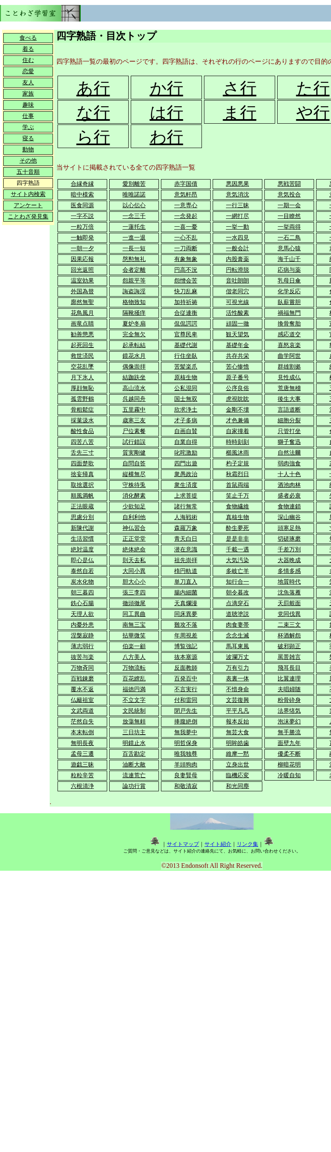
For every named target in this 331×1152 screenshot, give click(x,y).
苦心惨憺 (237, 367)
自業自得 (185, 442)
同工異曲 (134, 614)
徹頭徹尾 (134, 603)
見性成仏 (289, 377)
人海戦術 (185, 517)
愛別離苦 (134, 184)
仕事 (28, 116)
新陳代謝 (82, 528)
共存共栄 (237, 356)
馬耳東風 (237, 646)
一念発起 (185, 216)
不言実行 (185, 689)
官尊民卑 (185, 334)
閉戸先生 (185, 711)
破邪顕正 (289, 646)
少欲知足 (134, 506)
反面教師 (185, 668)
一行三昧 (237, 205)
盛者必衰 (289, 496)
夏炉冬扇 (134, 324)
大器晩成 (289, 560)
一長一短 (134, 248)
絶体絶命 (134, 549)
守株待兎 (134, 485)
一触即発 (82, 238)
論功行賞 (134, 786)
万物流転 (134, 668)
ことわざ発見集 (28, 216)
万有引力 (237, 668)
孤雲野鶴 (82, 399)
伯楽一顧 (134, 646)
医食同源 (82, 205)
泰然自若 (82, 571)
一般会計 (237, 248)
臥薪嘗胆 (289, 302)
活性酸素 (237, 313)
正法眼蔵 (82, 506)
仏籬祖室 (82, 700)
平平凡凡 (237, 711)
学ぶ (28, 127)
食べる (28, 38)
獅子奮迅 (289, 442)
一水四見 (237, 238)
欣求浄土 (185, 410)
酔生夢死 (237, 528)
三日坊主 (134, 732)
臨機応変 (237, 775)
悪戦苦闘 (289, 184)
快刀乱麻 (185, 291)
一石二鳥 (289, 238)
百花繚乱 (134, 678)
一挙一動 (237, 227)
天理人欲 (82, 614)
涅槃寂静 (82, 635)
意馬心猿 (289, 248)
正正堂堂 (134, 539)
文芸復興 (237, 700)
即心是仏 (82, 560)
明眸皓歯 (237, 743)
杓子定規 (237, 463)
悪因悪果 (237, 184)
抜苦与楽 (82, 657)
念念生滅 (237, 635)
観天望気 (237, 334)
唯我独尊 (185, 754)
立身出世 (237, 765)
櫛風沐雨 (237, 453)
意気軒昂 (185, 195)
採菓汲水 (82, 420)
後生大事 (289, 399)
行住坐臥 (185, 356)
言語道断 (289, 410)
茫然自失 (82, 722)
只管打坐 (289, 431)
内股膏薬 (237, 259)
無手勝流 (289, 732)
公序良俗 (237, 388)
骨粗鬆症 (82, 410)
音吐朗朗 (237, 281)
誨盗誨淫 (134, 291)
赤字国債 (185, 184)
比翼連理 (289, 678)
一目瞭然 (289, 216)
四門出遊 (185, 463)
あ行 (93, 88)
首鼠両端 (237, 485)
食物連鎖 (289, 506)
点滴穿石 (237, 603)
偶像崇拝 (134, 367)
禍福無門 (289, 313)
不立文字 (134, 700)
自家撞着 (237, 431)
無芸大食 (237, 732)
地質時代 (289, 582)
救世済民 (82, 356)
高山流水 (134, 388)
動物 (28, 149)
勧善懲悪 (82, 334)
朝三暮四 (82, 592)
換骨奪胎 (289, 324)
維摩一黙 (237, 754)
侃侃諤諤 (185, 324)
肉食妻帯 (237, 625)
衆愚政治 (185, 474)
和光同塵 (237, 786)
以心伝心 (134, 205)
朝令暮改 (237, 592)
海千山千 (289, 259)
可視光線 (237, 302)
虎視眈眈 (237, 399)
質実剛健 (134, 453)
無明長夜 (82, 743)
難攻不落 (185, 625)
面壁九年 (289, 743)
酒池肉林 (289, 485)
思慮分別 (82, 517)
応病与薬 (289, 270)
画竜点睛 (82, 324)
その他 (28, 161)
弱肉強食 (289, 463)
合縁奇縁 (82, 184)
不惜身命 (237, 689)
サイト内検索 (28, 194)
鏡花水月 (134, 356)
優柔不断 (289, 754)
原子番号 (237, 377)
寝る (28, 138)
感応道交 (289, 334)
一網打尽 (237, 216)
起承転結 (134, 345)
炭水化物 (82, 582)
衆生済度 (185, 485)
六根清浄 (82, 786)
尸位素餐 (134, 431)
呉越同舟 (134, 399)
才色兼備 (237, 420)
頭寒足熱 (289, 528)
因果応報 (82, 259)
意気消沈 (237, 195)
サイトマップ (183, 844)
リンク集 (247, 844)
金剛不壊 (237, 410)
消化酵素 (134, 496)
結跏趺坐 (134, 377)
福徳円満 (134, 689)
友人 (28, 82)
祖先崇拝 (185, 560)
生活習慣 (82, 539)
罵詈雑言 (289, 657)
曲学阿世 (289, 356)
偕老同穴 (237, 291)
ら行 (93, 137)
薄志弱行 (82, 646)
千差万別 (289, 549)
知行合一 (237, 582)
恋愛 (28, 71)
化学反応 (289, 291)
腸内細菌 (185, 592)
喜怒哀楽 (289, 345)
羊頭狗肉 (185, 765)
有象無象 (185, 259)
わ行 (166, 137)
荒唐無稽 (289, 388)
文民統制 (134, 711)
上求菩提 (185, 496)
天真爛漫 (185, 603)
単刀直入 (185, 582)
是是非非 (237, 539)
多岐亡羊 (237, 571)
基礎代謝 (185, 345)
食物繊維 (237, 506)
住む (28, 60)
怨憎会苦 (185, 281)
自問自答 (134, 463)
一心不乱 (185, 238)
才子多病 (185, 420)
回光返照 (82, 270)
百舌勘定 (134, 754)
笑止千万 (237, 496)
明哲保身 (185, 743)
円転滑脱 (237, 270)
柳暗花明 (289, 765)
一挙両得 (289, 227)
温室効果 (82, 281)
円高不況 (185, 270)
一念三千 (134, 216)
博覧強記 (185, 646)
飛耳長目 (289, 668)
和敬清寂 (185, 786)
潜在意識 (185, 549)
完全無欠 (134, 334)
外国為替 (82, 291)
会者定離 (134, 270)
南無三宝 (134, 625)
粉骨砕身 (289, 700)
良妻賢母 (185, 775)
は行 (166, 112)
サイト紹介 (217, 844)
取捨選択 (82, 485)
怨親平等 (134, 281)
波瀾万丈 (237, 657)
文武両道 (82, 711)
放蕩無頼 (134, 722)
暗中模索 (82, 195)
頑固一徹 (237, 324)
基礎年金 (237, 345)
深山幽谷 (289, 517)
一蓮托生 (134, 227)
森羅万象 (185, 528)
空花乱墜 (82, 367)
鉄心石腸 (82, 603)
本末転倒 (82, 732)
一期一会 (289, 205)
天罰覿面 (289, 603)
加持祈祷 (185, 302)
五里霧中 (134, 410)
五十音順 (28, 172)
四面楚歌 (82, 463)
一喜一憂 (185, 227)
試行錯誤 (134, 442)
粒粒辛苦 (82, 775)
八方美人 (134, 657)
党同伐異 (289, 614)
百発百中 (185, 678)
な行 (93, 112)
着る (28, 49)
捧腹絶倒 (185, 722)
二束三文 (289, 625)
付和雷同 (185, 700)
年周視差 (185, 635)
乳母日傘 (289, 281)
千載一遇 (237, 549)
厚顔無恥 (82, 388)
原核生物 (185, 377)
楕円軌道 (185, 571)
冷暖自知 (289, 775)
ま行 (240, 112)
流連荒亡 (134, 775)
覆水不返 (82, 689)
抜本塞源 (185, 657)
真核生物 (237, 517)
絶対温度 (82, 549)
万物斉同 (82, 668)
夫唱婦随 (289, 689)
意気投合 (289, 195)
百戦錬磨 (82, 678)
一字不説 (82, 216)
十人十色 (289, 474)
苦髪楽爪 (185, 367)
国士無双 (185, 399)
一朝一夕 (82, 248)
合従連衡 (185, 313)
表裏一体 (237, 678)
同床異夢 (185, 614)
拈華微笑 (134, 635)
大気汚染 (237, 560)
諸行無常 (185, 506)
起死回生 (82, 345)
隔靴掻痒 (134, 313)
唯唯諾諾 (134, 195)
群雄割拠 (289, 367)
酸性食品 (82, 431)
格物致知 (134, 302)
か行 (166, 88)
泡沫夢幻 (289, 722)
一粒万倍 (82, 227)
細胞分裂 (289, 420)
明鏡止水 (134, 743)
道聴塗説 (237, 614)
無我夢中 (185, 732)
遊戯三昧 (82, 765)
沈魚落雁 (289, 592)
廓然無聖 (82, 302)
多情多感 (289, 571)
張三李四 (134, 592)
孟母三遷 (82, 754)
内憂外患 (82, 625)
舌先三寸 (82, 453)
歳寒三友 (134, 420)
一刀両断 (185, 248)
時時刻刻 (237, 442)
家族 (28, 94)
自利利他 (134, 517)
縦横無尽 (134, 474)
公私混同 (185, 388)
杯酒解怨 (289, 635)
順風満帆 (82, 496)
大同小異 (134, 571)
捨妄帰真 (82, 474)
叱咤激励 (185, 453)
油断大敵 (134, 765)
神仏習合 (134, 528)
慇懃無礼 (134, 259)
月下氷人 (82, 377)
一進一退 (134, 238)
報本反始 (237, 722)
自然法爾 (289, 453)
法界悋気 (289, 711)
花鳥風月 (82, 313)
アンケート (28, 205)
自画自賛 (185, 431)
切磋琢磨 (289, 539)
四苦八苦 (82, 442)
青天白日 (185, 539)
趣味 (28, 105)
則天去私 (134, 560)
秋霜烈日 (237, 474)
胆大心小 (134, 582)
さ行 (240, 88)
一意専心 (185, 205)
